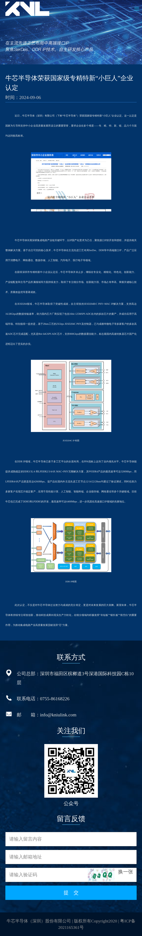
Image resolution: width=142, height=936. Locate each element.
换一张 (125, 872)
